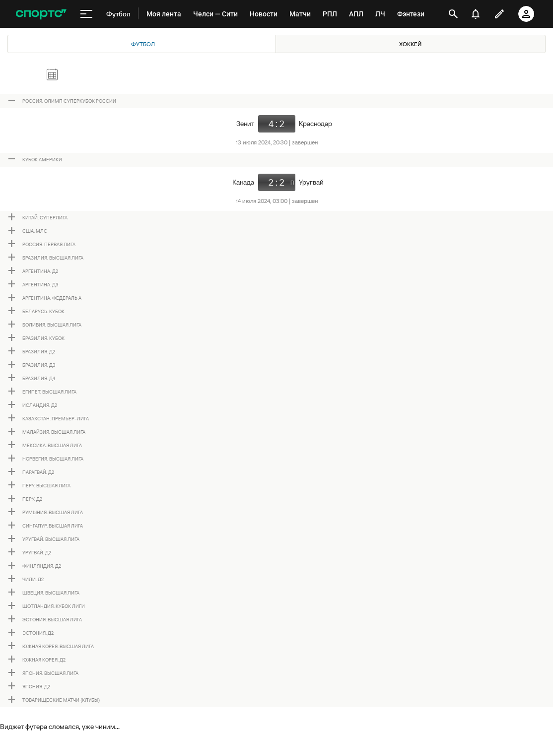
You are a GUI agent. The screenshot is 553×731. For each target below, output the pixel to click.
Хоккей (410, 44)
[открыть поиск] (453, 14)
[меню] (86, 13)
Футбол (143, 44)
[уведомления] (475, 14)
